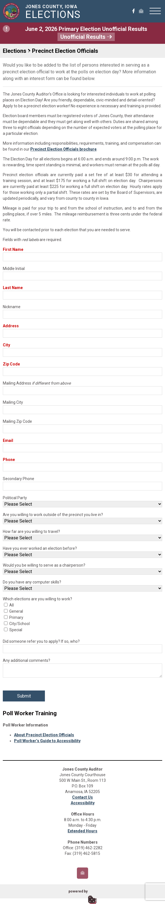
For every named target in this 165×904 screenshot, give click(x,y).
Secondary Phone (18, 478)
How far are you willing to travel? (31, 531)
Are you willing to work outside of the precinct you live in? (53, 514)
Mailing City (13, 402)
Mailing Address (37, 383)
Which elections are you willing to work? (37, 599)
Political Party (15, 498)
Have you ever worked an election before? (40, 548)
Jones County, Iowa (54, 12)
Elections (14, 50)
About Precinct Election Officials (44, 735)
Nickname (11, 307)
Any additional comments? (26, 660)
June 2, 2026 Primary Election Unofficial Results (75, 33)
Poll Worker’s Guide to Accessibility (47, 741)
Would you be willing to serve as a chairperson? (44, 565)
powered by (78, 891)
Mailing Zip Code (17, 421)
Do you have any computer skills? (32, 582)
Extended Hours (82, 831)
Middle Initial (14, 268)
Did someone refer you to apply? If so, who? (41, 641)
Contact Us (82, 797)
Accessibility (83, 803)
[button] (155, 10)
